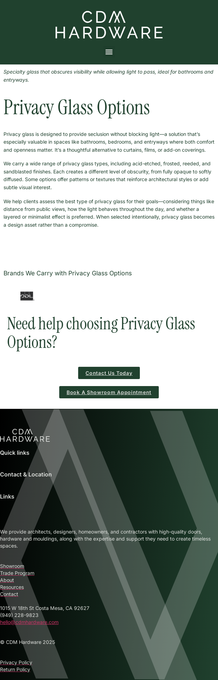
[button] (109, 51)
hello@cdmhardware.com (29, 622)
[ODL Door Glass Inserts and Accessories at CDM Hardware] (27, 296)
